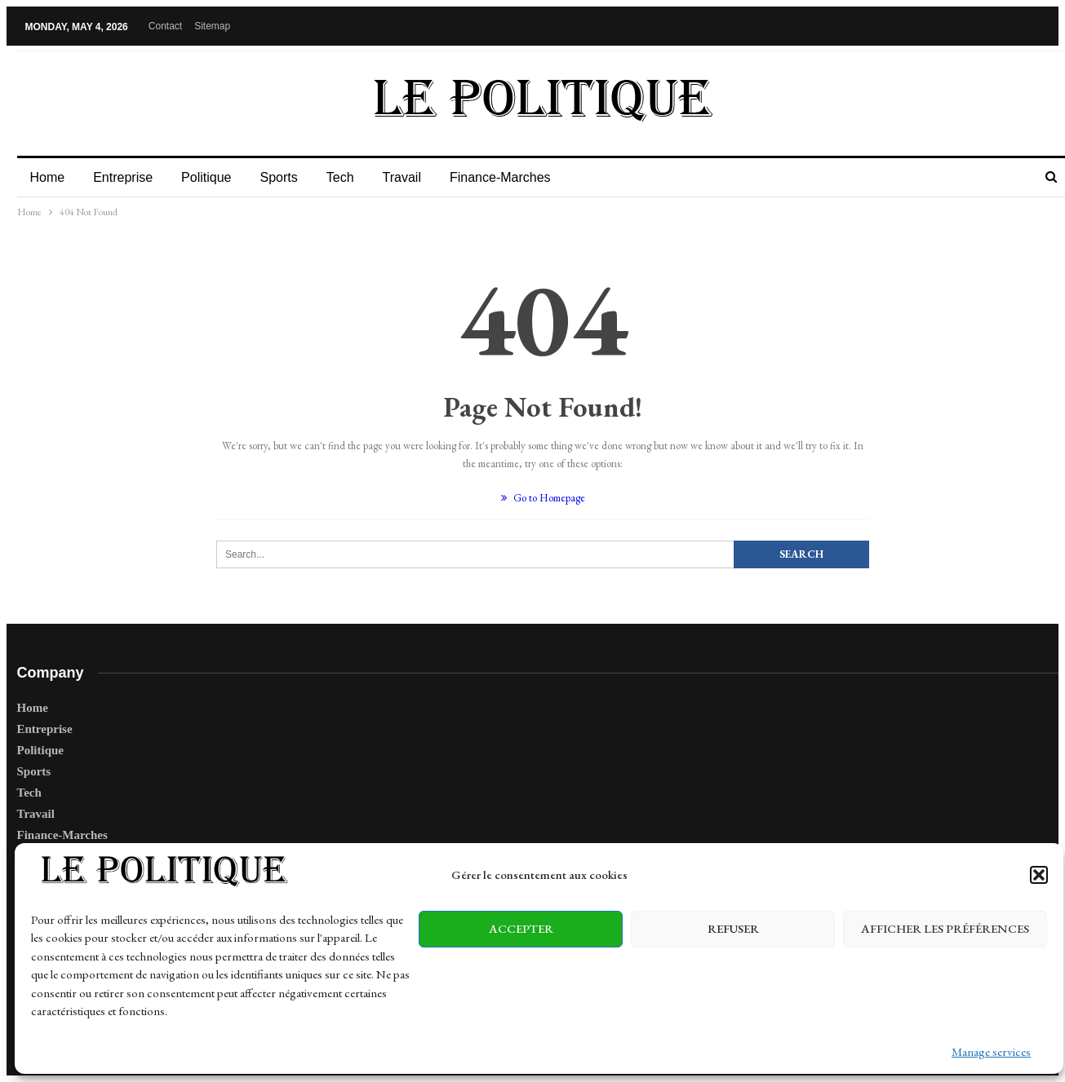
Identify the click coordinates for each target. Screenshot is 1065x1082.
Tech (340, 177)
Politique (206, 177)
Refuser (733, 928)
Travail (402, 177)
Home (47, 177)
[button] (1039, 875)
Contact (165, 26)
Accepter (521, 928)
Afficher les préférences (945, 928)
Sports (278, 177)
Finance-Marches (500, 177)
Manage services (991, 1051)
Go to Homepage (543, 498)
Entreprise (123, 177)
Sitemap (212, 26)
